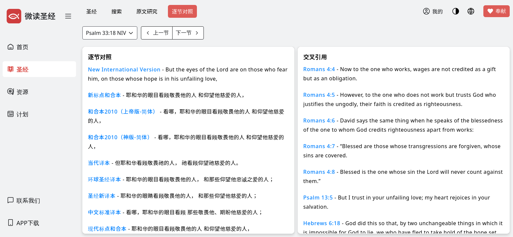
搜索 (116, 11)
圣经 (91, 11)
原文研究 (146, 11)
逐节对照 (182, 11)
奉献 (496, 11)
